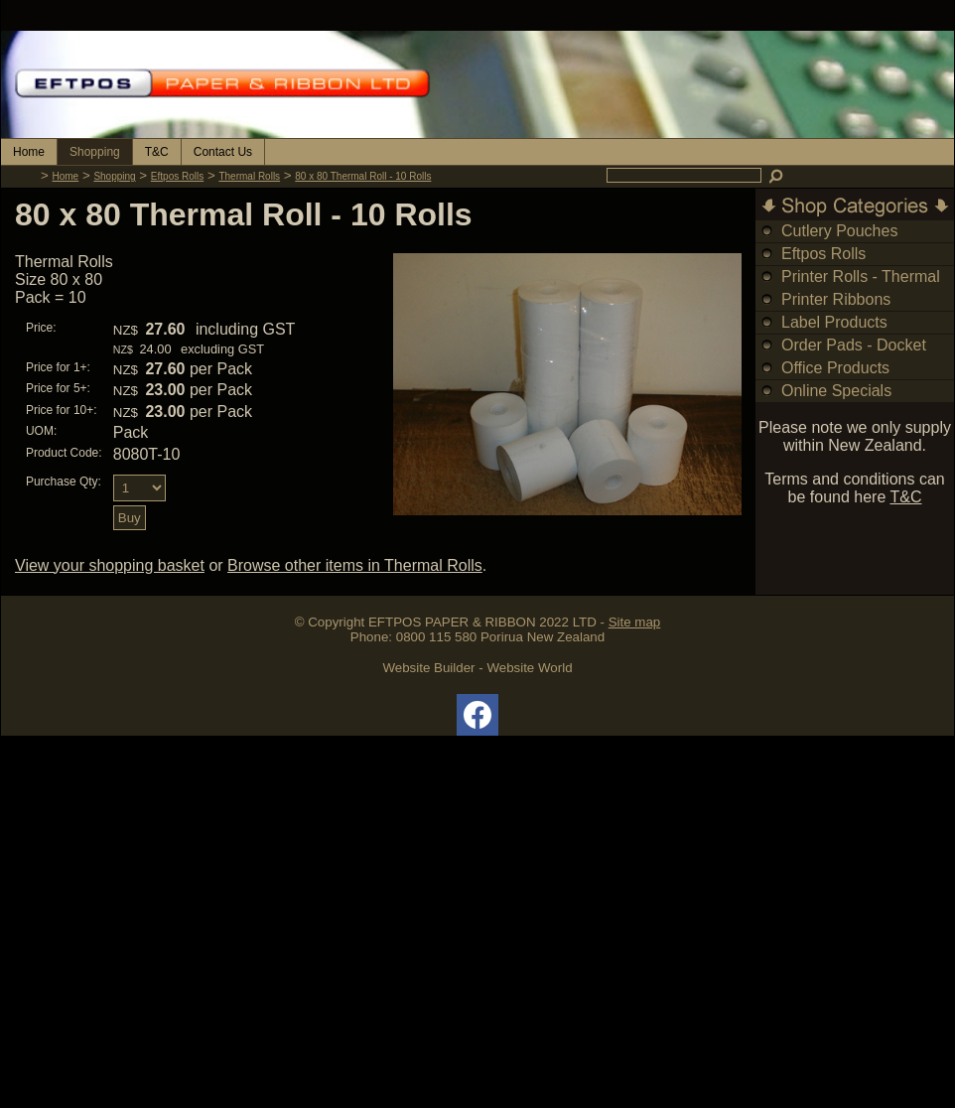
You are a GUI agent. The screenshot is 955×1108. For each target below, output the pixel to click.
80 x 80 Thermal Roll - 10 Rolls (363, 176)
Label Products (834, 322)
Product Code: (64, 453)
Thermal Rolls (249, 176)
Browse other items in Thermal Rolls (354, 565)
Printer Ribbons (835, 299)
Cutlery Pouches (839, 230)
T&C (157, 152)
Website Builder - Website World (477, 667)
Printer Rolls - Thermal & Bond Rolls (860, 287)
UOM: (41, 431)
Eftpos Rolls (177, 176)
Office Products (835, 367)
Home (29, 152)
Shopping (94, 152)
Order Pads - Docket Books (853, 356)
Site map (635, 622)
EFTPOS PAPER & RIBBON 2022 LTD (482, 622)
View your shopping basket (110, 565)
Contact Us (223, 152)
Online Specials (836, 390)
